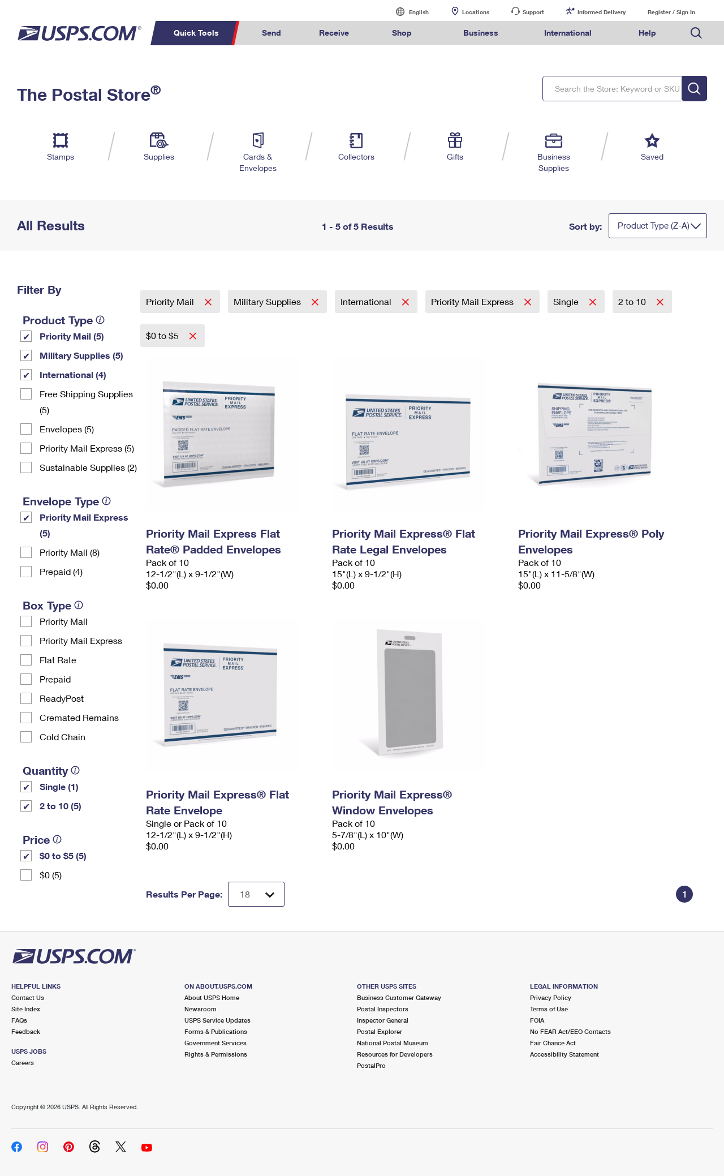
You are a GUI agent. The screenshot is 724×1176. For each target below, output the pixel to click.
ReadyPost (62, 698)
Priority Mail (64, 621)
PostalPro (371, 1065)
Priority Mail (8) (70, 552)
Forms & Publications (215, 1031)
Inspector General (382, 1020)
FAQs (19, 1020)
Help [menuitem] (647, 32)
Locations (475, 11)
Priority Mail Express (81, 640)
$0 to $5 (163, 335)
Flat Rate (58, 659)
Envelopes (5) (67, 428)
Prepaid (55, 678)
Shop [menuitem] (402, 32)
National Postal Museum (392, 1042)
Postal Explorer (379, 1031)
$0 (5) (51, 874)
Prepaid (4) (61, 571)
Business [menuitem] (480, 32)
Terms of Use (549, 1008)
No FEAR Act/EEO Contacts (570, 1031)
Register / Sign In (671, 11)
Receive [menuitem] (334, 32)
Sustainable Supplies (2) (88, 467)
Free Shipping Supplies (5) (86, 401)
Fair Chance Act (553, 1042)
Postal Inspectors (382, 1008)
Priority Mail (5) (72, 336)
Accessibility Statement (564, 1054)
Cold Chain (62, 736)
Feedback (25, 1031)
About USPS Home (211, 997)
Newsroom (200, 1008)
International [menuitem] (568, 32)
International (367, 301)
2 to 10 (633, 301)
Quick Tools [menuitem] (196, 32)
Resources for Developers (395, 1054)
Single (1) (59, 786)
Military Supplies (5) (81, 355)
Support (533, 11)
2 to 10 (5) (60, 805)
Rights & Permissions (215, 1054)
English (407, 11)
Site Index (25, 1008)
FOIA (537, 1020)
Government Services (215, 1042)
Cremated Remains (79, 717)
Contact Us (27, 997)
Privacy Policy (550, 997)
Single (567, 301)
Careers (22, 1062)
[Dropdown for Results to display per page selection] (256, 894)
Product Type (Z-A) (653, 225)
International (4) (73, 374)
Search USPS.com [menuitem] (696, 33)
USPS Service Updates (217, 1020)
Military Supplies (268, 301)
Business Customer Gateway (399, 997)
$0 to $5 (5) (63, 855)
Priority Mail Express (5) (87, 448)
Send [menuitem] (271, 32)
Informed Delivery (602, 11)
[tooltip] (100, 319)
